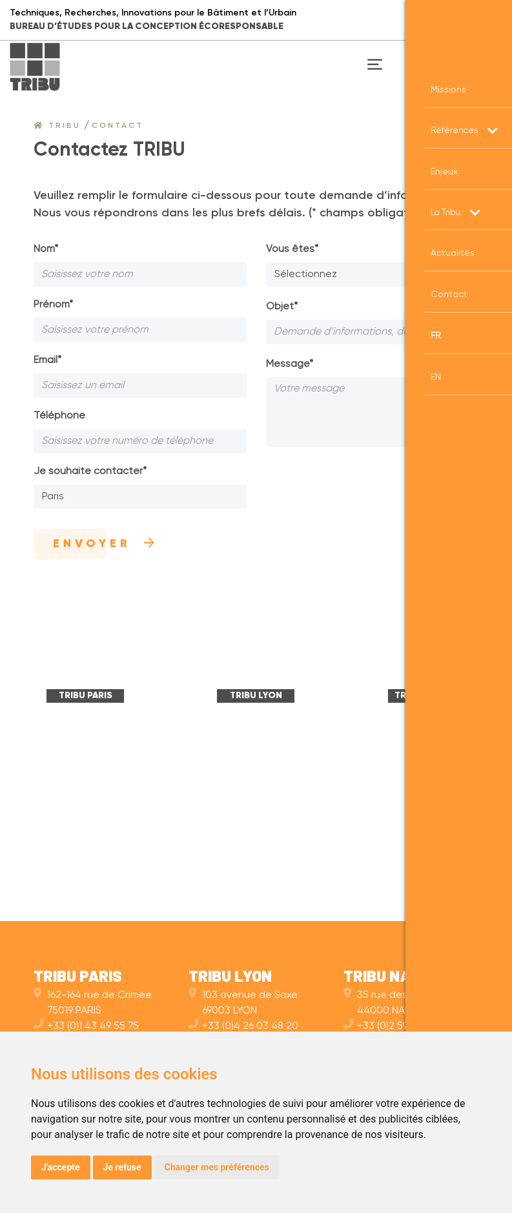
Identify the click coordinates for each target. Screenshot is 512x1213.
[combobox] (140, 496)
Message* (289, 364)
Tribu (57, 126)
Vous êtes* (292, 249)
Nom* (46, 249)
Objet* (282, 307)
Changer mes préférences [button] (217, 1167)
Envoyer (105, 543)
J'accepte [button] (60, 1167)
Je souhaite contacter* (90, 471)
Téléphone (59, 416)
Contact (117, 126)
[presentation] (364, 484)
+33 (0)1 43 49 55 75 (86, 1026)
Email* (47, 360)
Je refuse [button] (122, 1167)
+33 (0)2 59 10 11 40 (393, 1026)
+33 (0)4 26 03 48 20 (243, 1026)
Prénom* (53, 305)
